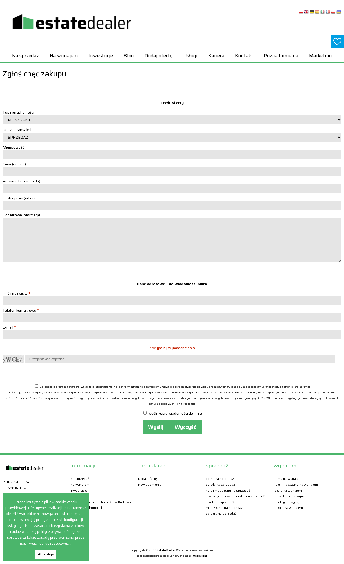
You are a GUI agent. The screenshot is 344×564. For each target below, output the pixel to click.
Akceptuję (46, 554)
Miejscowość (13, 147)
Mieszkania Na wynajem (292, 496)
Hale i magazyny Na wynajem (296, 484)
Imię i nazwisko (16, 293)
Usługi (190, 55)
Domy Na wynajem (288, 478)
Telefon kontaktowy (21, 310)
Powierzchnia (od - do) (21, 181)
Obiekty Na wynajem (289, 502)
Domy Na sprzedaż (220, 478)
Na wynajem (64, 55)
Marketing (320, 55)
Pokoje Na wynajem (288, 507)
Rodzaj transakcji (17, 130)
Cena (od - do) (14, 164)
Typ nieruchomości (18, 112)
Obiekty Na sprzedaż (221, 513)
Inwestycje (101, 55)
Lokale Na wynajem (288, 490)
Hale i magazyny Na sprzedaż (228, 490)
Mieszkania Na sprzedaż (224, 507)
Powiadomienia (281, 55)
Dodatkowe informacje (21, 215)
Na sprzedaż (25, 55)
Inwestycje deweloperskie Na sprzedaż (235, 496)
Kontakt (244, 55)
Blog (129, 55)
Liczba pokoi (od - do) (20, 198)
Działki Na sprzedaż (220, 484)
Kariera (216, 55)
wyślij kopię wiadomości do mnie (172, 413)
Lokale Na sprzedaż (220, 502)
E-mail (9, 327)
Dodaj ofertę (159, 55)
